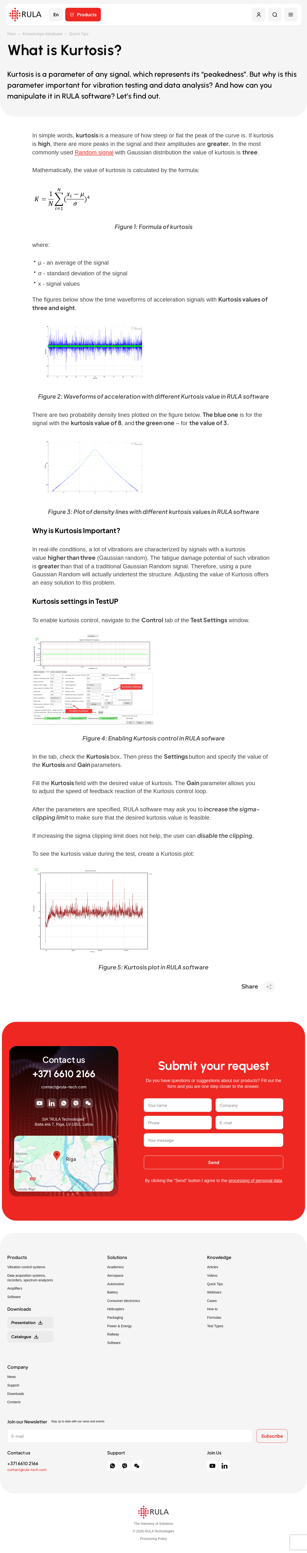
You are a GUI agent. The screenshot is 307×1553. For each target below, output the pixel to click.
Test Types (215, 1326)
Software (14, 1297)
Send (213, 1162)
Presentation (23, 1322)
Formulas (214, 1317)
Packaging (115, 1317)
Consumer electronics (123, 1301)
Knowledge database (43, 33)
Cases (212, 1301)
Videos (212, 1275)
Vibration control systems (26, 1267)
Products (87, 14)
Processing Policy (153, 1539)
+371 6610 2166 (63, 1074)
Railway (113, 1334)
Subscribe (272, 1436)
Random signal (94, 152)
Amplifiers (14, 1288)
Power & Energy (119, 1326)
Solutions (117, 1257)
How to (212, 1309)
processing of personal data (255, 1180)
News (11, 1377)
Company (17, 1367)
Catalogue (21, 1336)
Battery (112, 1292)
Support (13, 1385)
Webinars (214, 1292)
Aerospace (115, 1275)
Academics (115, 1267)
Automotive (115, 1284)
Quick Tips (79, 33)
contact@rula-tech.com (64, 1086)
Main (11, 33)
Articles (212, 1267)
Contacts (14, 1402)
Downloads (15, 1394)
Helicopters (115, 1309)
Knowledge (219, 1257)
